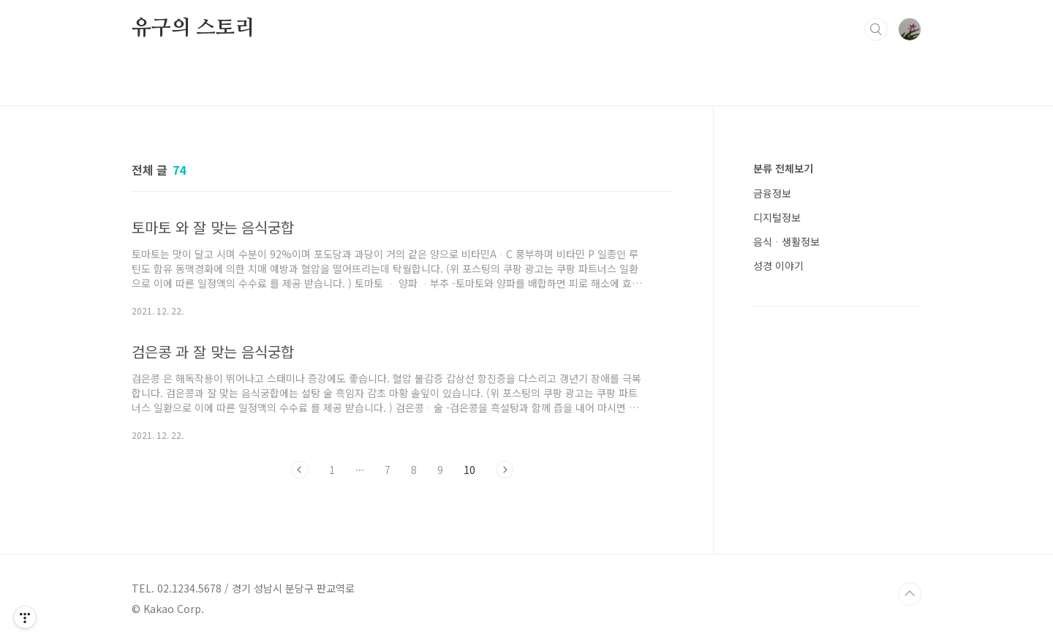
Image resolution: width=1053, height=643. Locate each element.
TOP (909, 594)
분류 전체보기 (783, 168)
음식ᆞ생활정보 (786, 241)
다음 (504, 469)
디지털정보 (777, 217)
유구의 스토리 (193, 28)
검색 (876, 29)
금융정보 (772, 193)
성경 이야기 (778, 265)
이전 (300, 469)
